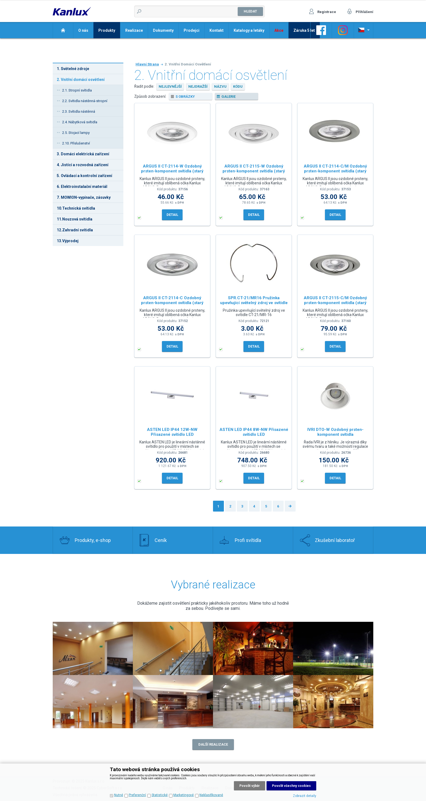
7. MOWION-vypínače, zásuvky (84, 197)
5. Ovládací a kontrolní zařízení (84, 176)
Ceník (161, 540)
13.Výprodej (68, 241)
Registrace (326, 12)
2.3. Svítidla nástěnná (78, 111)
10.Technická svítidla (76, 208)
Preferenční (137, 795)
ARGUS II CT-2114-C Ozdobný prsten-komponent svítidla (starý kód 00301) (172, 301)
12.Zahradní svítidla (75, 230)
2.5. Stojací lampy (76, 133)
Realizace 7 (253, 701)
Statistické (160, 795)
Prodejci (191, 30)
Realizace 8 (333, 701)
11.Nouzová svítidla (74, 219)
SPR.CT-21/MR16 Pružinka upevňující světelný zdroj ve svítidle (254, 300)
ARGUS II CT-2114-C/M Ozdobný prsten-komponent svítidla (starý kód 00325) (335, 170)
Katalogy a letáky (249, 30)
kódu (238, 86)
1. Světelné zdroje (73, 69)
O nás (83, 30)
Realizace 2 (93, 648)
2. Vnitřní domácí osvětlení (81, 79)
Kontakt (216, 30)
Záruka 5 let (304, 30)
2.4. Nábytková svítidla (79, 122)
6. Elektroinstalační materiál (82, 186)
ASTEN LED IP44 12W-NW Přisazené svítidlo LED (172, 432)
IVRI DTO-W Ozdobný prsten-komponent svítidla (335, 432)
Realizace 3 (253, 648)
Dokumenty (163, 30)
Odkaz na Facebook (321, 30)
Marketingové (183, 795)
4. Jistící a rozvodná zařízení (82, 165)
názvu (220, 86)
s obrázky (185, 96)
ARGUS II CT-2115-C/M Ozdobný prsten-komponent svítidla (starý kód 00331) (335, 301)
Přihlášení (364, 12)
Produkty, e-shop (93, 540)
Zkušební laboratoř (335, 540)
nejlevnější (170, 86)
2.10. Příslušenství (76, 143)
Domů (63, 30)
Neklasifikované (211, 795)
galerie (228, 96)
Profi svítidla (248, 540)
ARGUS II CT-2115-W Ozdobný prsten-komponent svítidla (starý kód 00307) (254, 170)
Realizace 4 (333, 648)
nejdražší (198, 86)
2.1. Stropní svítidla (77, 90)
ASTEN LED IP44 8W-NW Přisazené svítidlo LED (254, 432)
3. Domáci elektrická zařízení (83, 154)
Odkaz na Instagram (343, 30)
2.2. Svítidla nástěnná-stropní (84, 101)
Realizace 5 (93, 701)
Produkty (106, 30)
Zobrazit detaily (304, 796)
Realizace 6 (173, 701)
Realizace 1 (173, 648)
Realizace (134, 30)
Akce (278, 30)
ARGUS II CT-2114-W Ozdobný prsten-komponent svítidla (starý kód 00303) (172, 170)
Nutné (118, 795)
